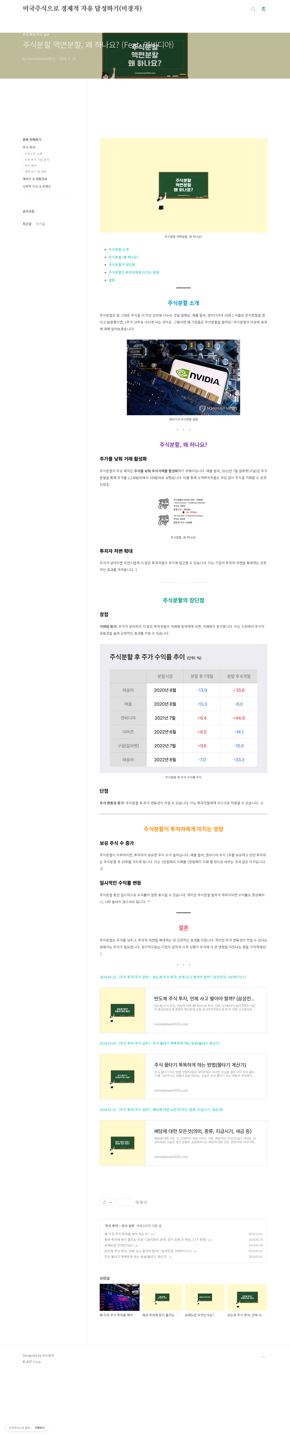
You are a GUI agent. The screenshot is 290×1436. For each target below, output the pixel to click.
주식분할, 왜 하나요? (123, 257)
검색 (253, 9)
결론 (112, 280)
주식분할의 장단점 (122, 264)
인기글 (40, 223)
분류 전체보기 (32, 139)
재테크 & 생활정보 (35, 178)
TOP (263, 1420)
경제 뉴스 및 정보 (35, 171)
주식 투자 (111, 1289)
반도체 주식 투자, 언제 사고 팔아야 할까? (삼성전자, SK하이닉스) (148, 1314)
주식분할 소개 (119, 249)
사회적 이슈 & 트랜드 (37, 186)
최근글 (27, 223)
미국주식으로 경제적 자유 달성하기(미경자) (82, 9)
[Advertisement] (183, 1218)
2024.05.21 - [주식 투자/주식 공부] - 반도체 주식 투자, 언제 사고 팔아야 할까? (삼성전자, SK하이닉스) (173, 976)
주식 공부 (128, 1289)
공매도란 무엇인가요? (118, 1309)
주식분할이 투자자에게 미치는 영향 (134, 272)
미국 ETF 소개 (33, 154)
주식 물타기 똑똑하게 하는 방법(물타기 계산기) (135, 1320)
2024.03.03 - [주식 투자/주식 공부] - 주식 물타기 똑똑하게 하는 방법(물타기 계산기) (160, 1043)
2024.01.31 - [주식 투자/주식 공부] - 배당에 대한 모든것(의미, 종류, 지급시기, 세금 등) (161, 1109)
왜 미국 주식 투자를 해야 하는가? (126, 1297)
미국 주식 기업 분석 (37, 159)
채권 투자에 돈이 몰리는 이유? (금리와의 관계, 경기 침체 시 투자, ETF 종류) (155, 1303)
